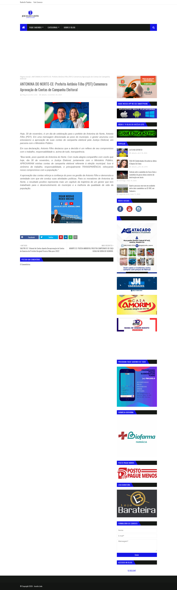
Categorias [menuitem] (52, 27)
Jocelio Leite (38, 586)
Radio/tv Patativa (25, 2)
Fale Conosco (37, 2)
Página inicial (25, 77)
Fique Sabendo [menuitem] (35, 27)
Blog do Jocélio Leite (29, 95)
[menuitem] (23, 27)
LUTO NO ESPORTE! (135, 149)
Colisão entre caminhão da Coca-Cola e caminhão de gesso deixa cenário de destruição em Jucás (142, 175)
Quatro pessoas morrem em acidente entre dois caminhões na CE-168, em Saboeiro (142, 188)
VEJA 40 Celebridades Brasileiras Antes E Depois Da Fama (143, 162)
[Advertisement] (88, 51)
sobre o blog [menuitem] (69, 27)
